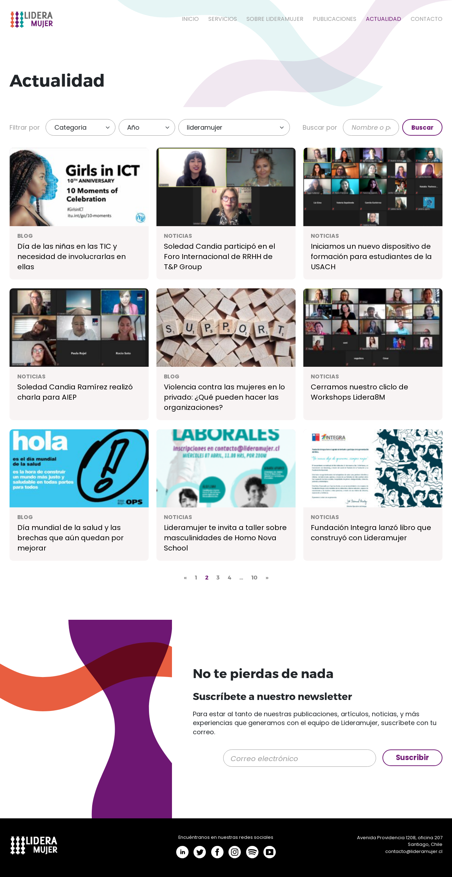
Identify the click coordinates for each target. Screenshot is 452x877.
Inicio (190, 19)
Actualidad (383, 19)
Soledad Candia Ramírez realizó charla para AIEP (75, 392)
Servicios (222, 19)
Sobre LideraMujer (274, 19)
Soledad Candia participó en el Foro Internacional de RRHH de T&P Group (219, 256)
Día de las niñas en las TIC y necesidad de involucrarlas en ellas (71, 256)
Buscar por (320, 127)
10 (254, 577)
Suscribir (412, 758)
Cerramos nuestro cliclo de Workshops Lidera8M (359, 392)
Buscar (422, 127)
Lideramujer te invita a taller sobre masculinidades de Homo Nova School (225, 538)
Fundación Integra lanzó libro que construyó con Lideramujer (371, 533)
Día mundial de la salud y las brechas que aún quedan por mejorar (70, 538)
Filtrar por (25, 127)
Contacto (426, 19)
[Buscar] (371, 127)
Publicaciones (334, 19)
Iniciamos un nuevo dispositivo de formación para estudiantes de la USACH (371, 256)
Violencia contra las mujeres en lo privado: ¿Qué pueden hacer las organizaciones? (224, 397)
